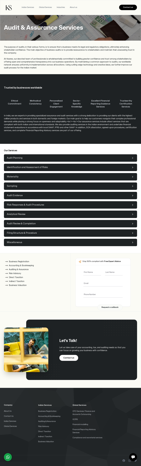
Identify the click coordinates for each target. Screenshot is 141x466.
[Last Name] (113, 272)
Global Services (10, 426)
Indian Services (10, 421)
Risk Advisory (43, 426)
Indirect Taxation (45, 436)
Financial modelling (80, 424)
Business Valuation (46, 441)
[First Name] (92, 272)
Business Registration (47, 411)
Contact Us (9, 416)
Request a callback (110, 307)
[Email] (103, 283)
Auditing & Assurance (47, 421)
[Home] (9, 7)
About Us (8, 411)
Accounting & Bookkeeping (49, 416)
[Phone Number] (103, 294)
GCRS (75, 419)
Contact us (128, 7)
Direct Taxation (44, 431)
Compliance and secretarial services (87, 437)
